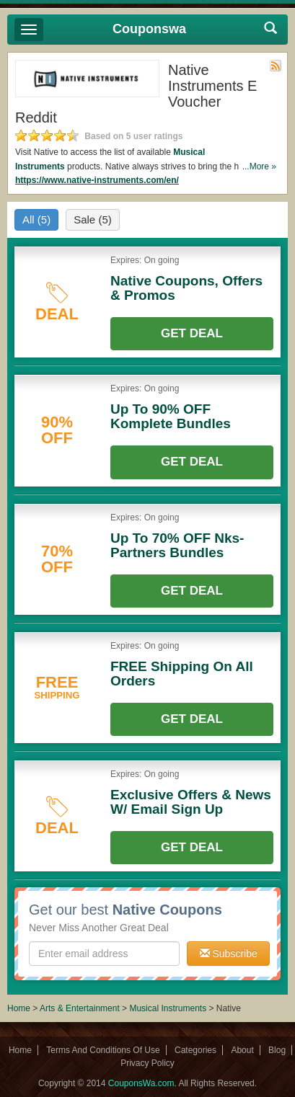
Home (18, 1008)
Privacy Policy (147, 1063)
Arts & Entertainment (80, 1008)
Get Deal (192, 333)
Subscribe (228, 953)
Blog (277, 1050)
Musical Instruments (167, 1008)
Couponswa (149, 29)
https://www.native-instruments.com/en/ (97, 180)
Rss (275, 65)
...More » (259, 166)
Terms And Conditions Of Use (102, 1050)
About (242, 1050)
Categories (195, 1050)
